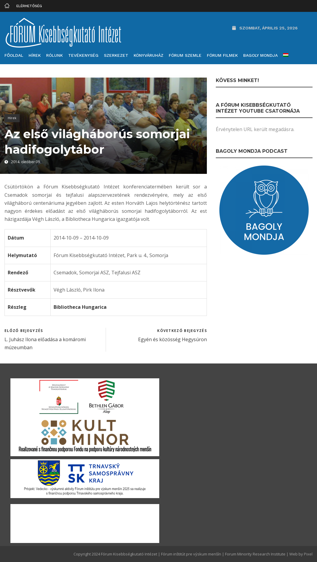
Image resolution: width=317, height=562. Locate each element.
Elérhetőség (29, 6)
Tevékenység (83, 55)
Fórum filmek (222, 55)
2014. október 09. (26, 161)
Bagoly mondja (260, 55)
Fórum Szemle (185, 55)
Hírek (35, 55)
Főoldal (13, 55)
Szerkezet (116, 55)
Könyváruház (148, 55)
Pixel (308, 554)
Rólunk (54, 55)
